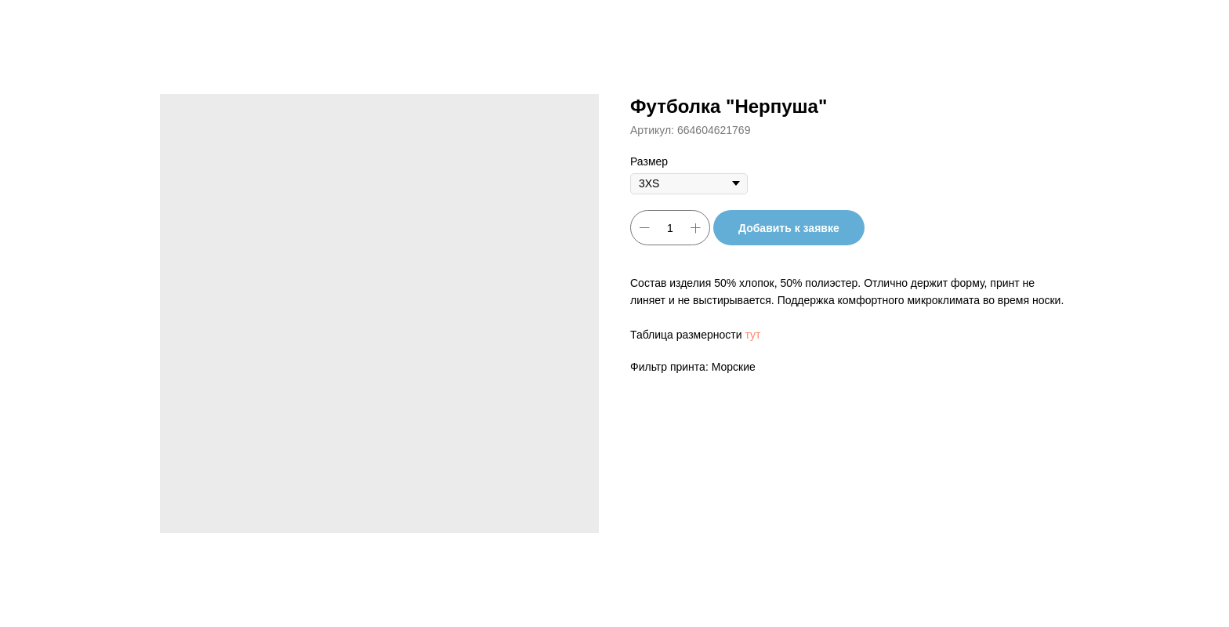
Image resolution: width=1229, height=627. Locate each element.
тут (752, 334)
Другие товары (67, 23)
